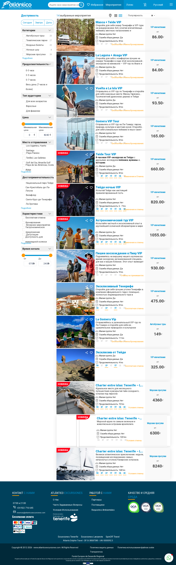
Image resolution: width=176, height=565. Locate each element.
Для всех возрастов (36, 101)
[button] (145, 5)
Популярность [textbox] (140, 15)
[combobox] (141, 15)
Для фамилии (33, 111)
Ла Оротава (32, 204)
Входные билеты (35, 45)
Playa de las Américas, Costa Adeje (40, 167)
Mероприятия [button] (113, 4)
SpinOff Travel (112, 536)
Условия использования (65, 510)
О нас (56, 499)
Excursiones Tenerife (68, 536)
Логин (129, 4)
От (25, 259)
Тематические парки (36, 40)
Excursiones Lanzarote (92, 536)
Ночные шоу (32, 49)
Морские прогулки (36, 54)
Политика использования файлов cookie (136, 547)
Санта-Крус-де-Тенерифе (39, 199)
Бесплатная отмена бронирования (35, 220)
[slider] (23, 124)
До (39, 259)
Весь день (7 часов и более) (36, 86)
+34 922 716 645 (25, 508)
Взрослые (31, 106)
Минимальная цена (30, 128)
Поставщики (97, 505)
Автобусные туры (35, 35)
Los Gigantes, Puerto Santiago (36, 148)
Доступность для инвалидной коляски (36, 239)
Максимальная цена (46, 128)
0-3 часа (30, 70)
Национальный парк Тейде (39, 183)
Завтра (39, 22)
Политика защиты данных (102, 547)
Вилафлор (31, 195)
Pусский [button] (158, 4)
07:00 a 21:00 (19, 503)
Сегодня (27, 22)
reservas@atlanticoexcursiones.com (31, 513)
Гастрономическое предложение (35, 229)
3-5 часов (31, 75)
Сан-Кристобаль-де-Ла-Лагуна (38, 189)
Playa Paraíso (32, 153)
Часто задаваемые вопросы (67, 505)
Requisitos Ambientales (103, 510)
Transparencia (96, 552)
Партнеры (96, 499)
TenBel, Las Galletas (36, 158)
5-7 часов (31, 80)
